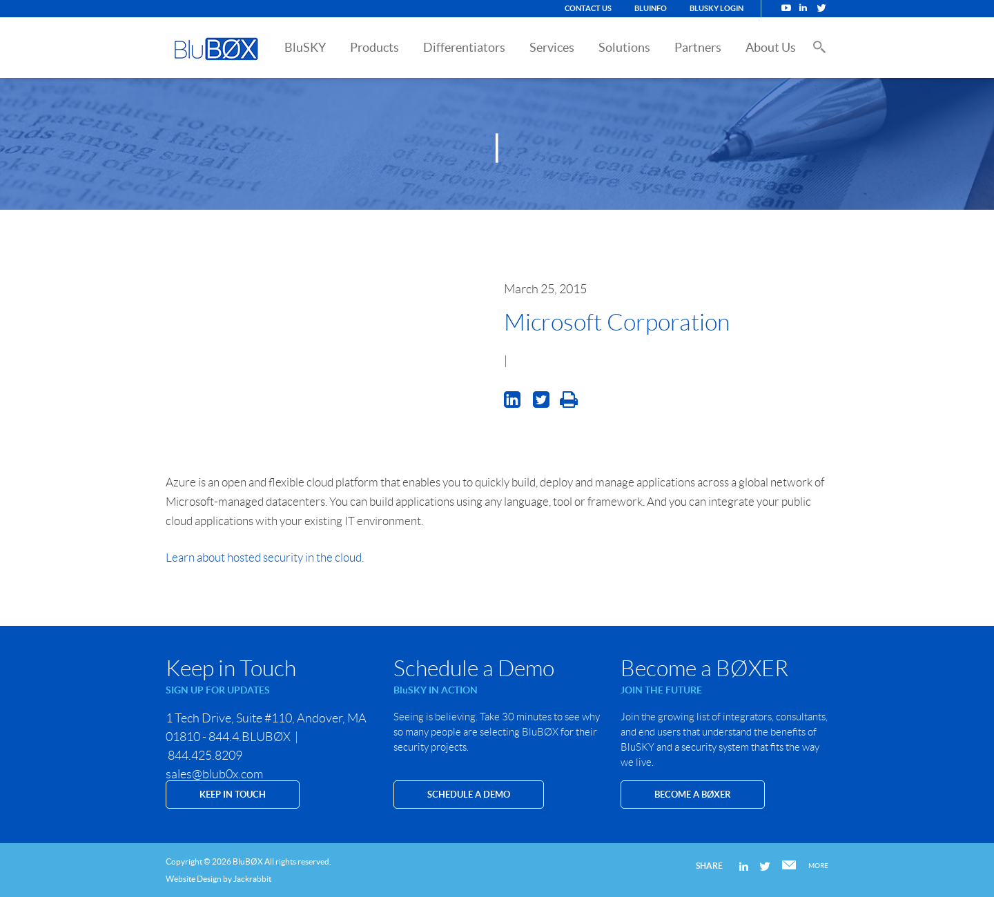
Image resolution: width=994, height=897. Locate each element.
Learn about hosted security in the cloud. (266, 557)
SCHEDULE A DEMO (468, 794)
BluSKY (305, 47)
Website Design (194, 878)
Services (551, 47)
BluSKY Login (716, 8)
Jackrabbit (252, 878)
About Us (771, 47)
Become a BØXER (692, 794)
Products (374, 47)
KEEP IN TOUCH (232, 794)
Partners (697, 47)
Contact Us (588, 8)
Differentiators (464, 47)
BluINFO (650, 8)
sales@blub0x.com (214, 774)
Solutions (624, 47)
